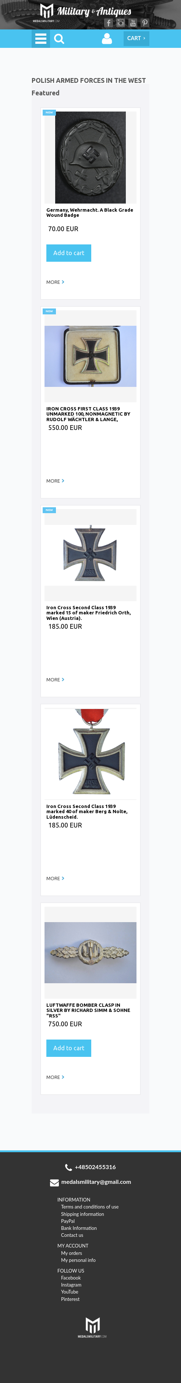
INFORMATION (73, 1200)
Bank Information (79, 1228)
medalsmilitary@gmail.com (90, 1182)
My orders (71, 1253)
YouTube (132, 22)
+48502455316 (90, 1167)
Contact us (72, 1235)
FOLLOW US (70, 1271)
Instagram (120, 22)
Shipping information (82, 1214)
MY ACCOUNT (72, 1246)
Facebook (108, 22)
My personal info (78, 1260)
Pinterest (145, 22)
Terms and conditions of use (90, 1207)
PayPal (68, 1221)
